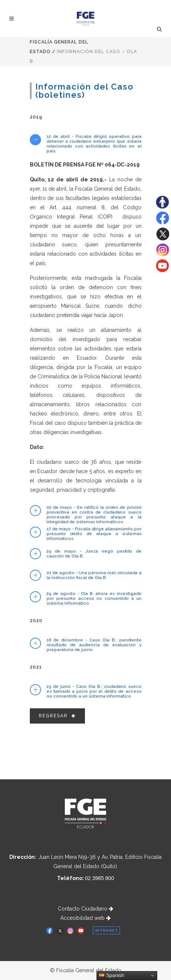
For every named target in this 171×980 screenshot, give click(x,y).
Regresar (57, 715)
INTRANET (106, 930)
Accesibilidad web (85, 918)
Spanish (111, 976)
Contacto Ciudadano (85, 909)
